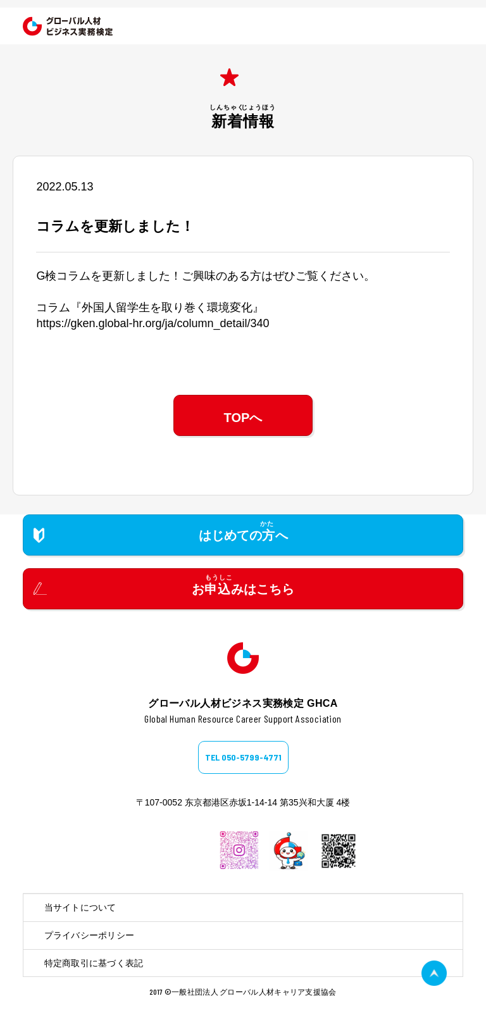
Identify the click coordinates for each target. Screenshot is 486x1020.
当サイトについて (80, 907)
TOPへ (243, 418)
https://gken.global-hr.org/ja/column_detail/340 (152, 323)
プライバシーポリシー (89, 935)
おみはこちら (243, 589)
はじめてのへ (243, 535)
